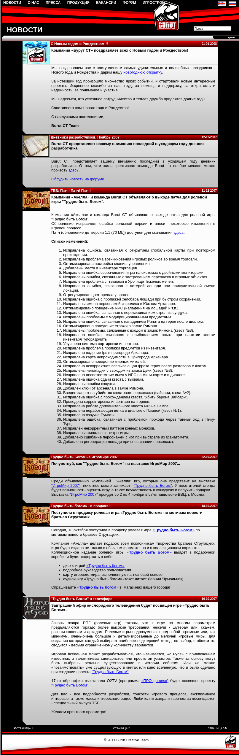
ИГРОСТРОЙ (154, 3)
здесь (73, 170)
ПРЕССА (53, 3)
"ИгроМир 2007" (65, 485)
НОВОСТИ (12, 3)
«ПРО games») (154, 680)
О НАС (33, 3)
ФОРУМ (129, 3)
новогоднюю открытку (142, 72)
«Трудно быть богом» (105, 565)
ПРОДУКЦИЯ (78, 3)
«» (174, 530)
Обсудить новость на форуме (77, 179)
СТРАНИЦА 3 (217, 728)
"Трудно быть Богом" (153, 485)
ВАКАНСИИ (106, 3)
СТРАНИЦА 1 (23, 728)
